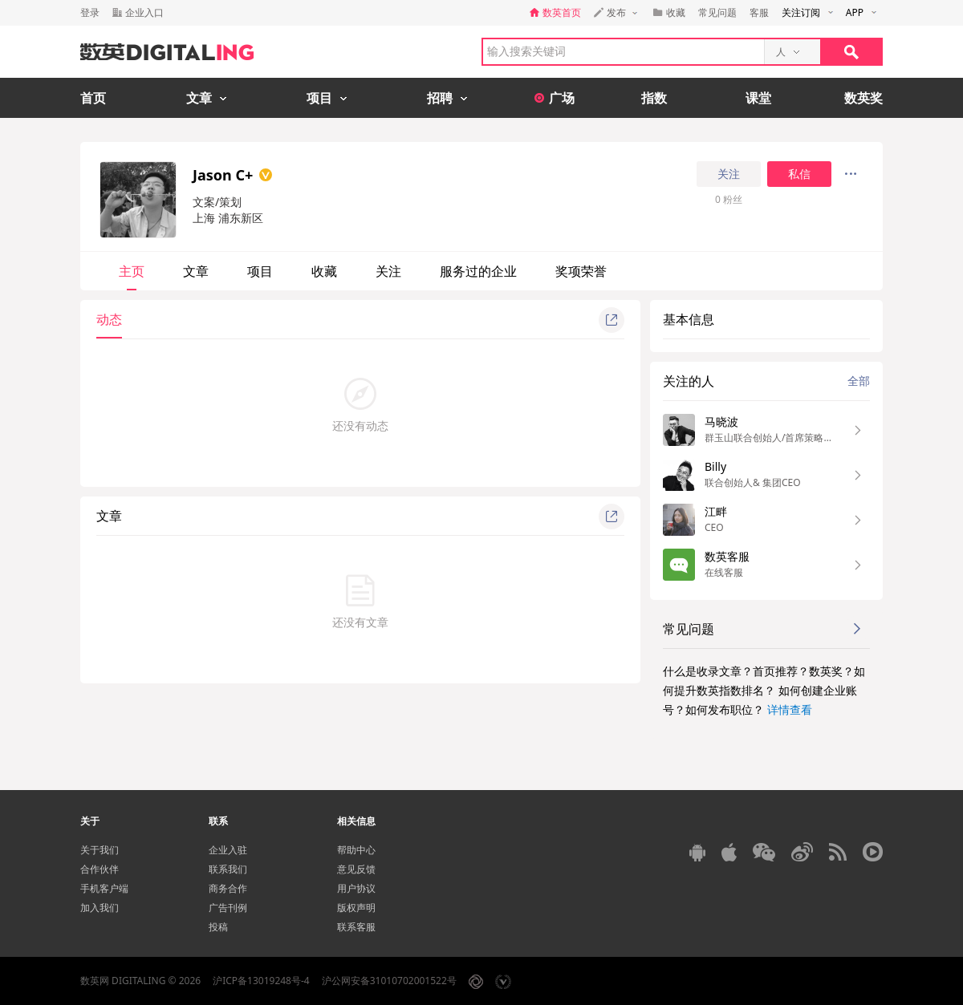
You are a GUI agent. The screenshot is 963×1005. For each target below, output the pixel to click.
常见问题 (717, 12)
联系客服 (356, 927)
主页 (131, 271)
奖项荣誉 (581, 271)
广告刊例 (228, 907)
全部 (858, 380)
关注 (728, 174)
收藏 (324, 271)
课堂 (758, 98)
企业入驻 (228, 850)
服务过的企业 (478, 271)
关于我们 (99, 850)
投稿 (218, 927)
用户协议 (356, 888)
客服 (759, 12)
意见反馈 (356, 869)
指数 (654, 98)
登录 (90, 12)
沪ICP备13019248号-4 (261, 980)
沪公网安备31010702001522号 (389, 980)
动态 (109, 319)
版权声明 (356, 907)
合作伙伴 (99, 869)
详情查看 (789, 709)
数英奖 (863, 98)
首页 (93, 98)
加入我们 (99, 907)
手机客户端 (104, 888)
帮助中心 (356, 850)
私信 (799, 174)
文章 (196, 271)
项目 (260, 271)
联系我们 (228, 869)
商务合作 (228, 888)
